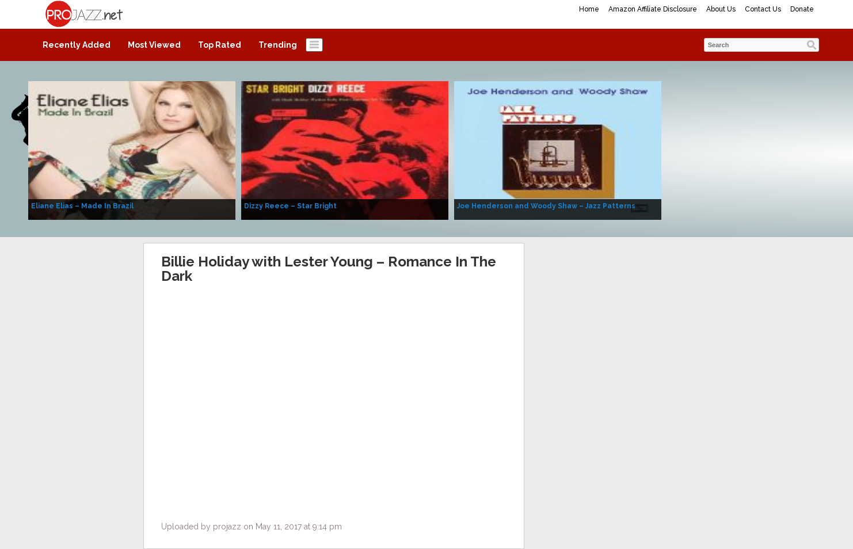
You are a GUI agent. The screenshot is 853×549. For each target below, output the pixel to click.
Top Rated (219, 44)
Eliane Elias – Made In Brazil (82, 206)
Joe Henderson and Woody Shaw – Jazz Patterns (546, 206)
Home (589, 9)
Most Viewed (154, 44)
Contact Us (763, 9)
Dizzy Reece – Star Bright (290, 206)
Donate (802, 9)
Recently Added (77, 44)
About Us (721, 9)
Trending (277, 44)
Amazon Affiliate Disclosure (652, 9)
